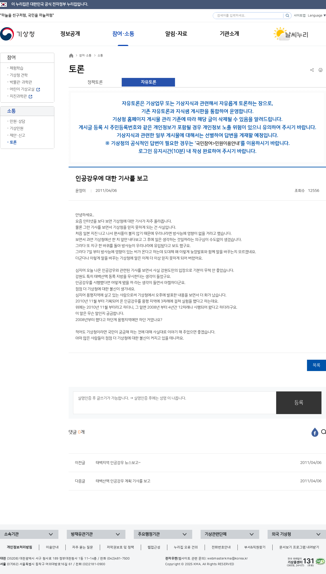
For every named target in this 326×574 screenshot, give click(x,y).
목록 (316, 365)
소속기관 (11, 534)
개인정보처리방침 (19, 547)
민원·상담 (17, 121)
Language (315, 15)
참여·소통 (85, 55)
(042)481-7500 (118, 558)
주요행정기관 (149, 534)
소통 (100, 55)
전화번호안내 (221, 547)
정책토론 (95, 82)
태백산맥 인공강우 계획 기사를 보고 (208, 481)
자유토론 (148, 82)
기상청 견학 (19, 75)
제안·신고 (17, 135)
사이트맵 (300, 15)
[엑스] (322, 432)
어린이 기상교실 (22, 89)
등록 (298, 402)
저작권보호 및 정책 (120, 547)
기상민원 (16, 128)
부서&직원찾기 (255, 547)
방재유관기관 (82, 534)
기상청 (17, 34)
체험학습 (16, 68)
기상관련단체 (215, 534)
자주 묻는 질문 (82, 547)
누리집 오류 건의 (186, 547)
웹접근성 (154, 547)
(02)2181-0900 (94, 564)
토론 (13, 142)
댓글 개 (77, 432)
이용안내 (52, 547)
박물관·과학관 (21, 82)
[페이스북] (315, 432)
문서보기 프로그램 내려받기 (299, 547)
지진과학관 (18, 96)
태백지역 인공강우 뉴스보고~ (208, 463)
